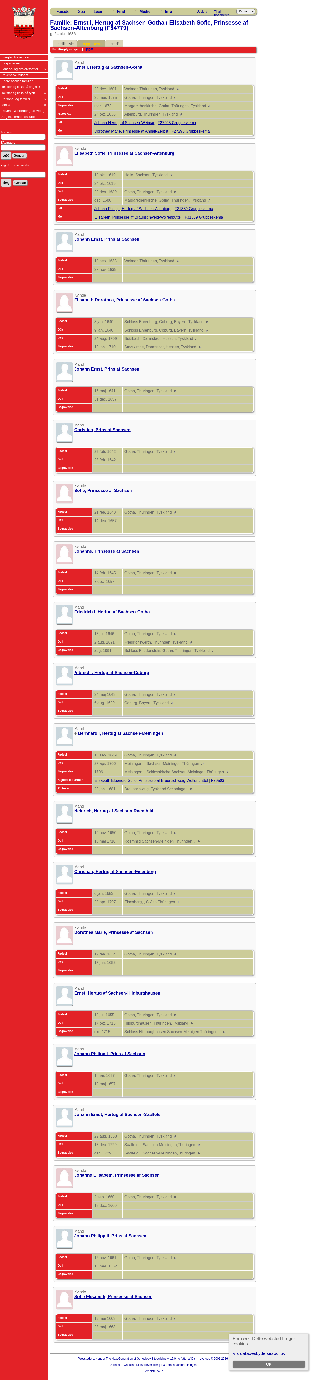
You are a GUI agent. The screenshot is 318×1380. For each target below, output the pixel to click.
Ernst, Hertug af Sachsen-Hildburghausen (117, 993)
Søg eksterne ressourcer (19, 117)
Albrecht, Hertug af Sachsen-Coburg (111, 672)
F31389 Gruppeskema (194, 209)
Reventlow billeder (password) (23, 111)
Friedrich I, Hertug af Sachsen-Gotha (112, 612)
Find (121, 11)
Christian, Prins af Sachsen (102, 429)
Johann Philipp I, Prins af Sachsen (109, 1053)
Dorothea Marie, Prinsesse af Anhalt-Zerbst (131, 131)
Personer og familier (15, 99)
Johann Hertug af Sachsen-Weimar (124, 123)
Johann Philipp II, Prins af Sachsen (110, 1236)
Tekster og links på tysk (18, 93)
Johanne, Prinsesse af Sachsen (106, 551)
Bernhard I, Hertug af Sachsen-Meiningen (120, 733)
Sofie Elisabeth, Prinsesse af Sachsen (113, 1296)
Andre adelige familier (17, 81)
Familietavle (65, 44)
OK (269, 1364)
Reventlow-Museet (14, 75)
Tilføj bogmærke (221, 12)
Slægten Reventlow (15, 57)
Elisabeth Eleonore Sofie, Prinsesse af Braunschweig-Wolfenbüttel (151, 780)
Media (5, 104)
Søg (81, 11)
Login (98, 11)
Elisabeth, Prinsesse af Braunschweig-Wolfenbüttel (138, 217)
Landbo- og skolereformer (19, 69)
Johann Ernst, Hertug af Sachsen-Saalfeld (117, 1114)
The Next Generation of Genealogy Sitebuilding (136, 1358)
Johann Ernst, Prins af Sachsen (106, 239)
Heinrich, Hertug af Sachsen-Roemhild (113, 811)
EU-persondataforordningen (179, 1365)
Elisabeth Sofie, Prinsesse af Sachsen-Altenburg (124, 153)
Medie (144, 11)
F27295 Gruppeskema (177, 123)
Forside (62, 11)
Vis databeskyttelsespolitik (259, 1353)
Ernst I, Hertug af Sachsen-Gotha (108, 67)
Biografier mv (11, 63)
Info (168, 11)
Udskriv (202, 11)
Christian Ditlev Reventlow (141, 1365)
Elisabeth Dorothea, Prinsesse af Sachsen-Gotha (124, 300)
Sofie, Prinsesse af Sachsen (103, 490)
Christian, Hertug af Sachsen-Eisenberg (115, 871)
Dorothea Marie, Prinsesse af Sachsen (113, 932)
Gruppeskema (91, 44)
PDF (89, 50)
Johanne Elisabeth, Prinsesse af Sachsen (117, 1175)
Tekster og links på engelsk (20, 87)
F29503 (217, 780)
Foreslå (114, 44)
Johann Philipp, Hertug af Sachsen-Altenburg (133, 209)
